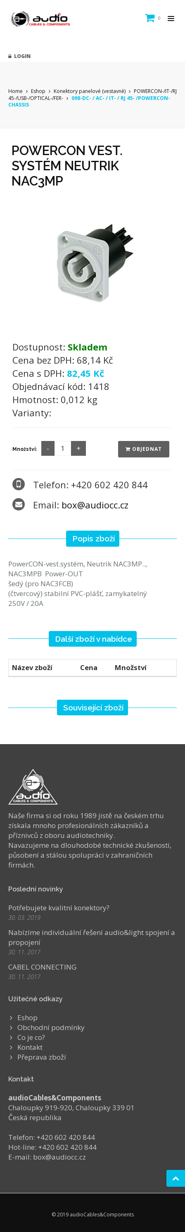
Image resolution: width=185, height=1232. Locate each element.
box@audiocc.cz (95, 505)
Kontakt (30, 1047)
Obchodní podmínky (51, 1027)
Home (15, 91)
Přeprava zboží (41, 1057)
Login (19, 56)
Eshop (38, 91)
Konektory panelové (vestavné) (90, 91)
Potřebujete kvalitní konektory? (58, 907)
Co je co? (31, 1037)
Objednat (144, 448)
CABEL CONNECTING (42, 967)
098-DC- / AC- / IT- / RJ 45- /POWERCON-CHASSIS (89, 102)
